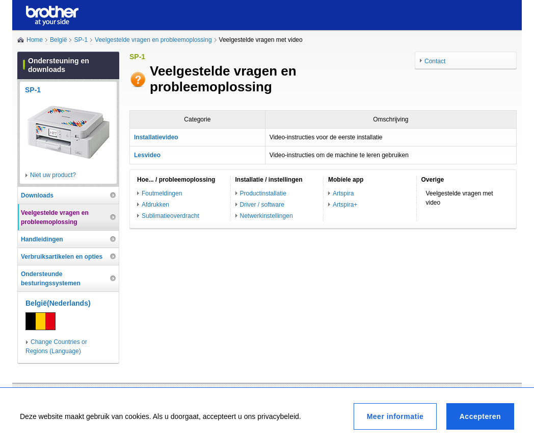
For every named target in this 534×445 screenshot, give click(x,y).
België (58, 39)
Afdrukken (155, 204)
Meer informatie (395, 416)
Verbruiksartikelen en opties (61, 256)
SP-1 (81, 39)
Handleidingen (42, 239)
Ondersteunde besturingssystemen (51, 278)
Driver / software (262, 204)
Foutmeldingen (162, 193)
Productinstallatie (263, 193)
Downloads (37, 195)
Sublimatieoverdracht (170, 215)
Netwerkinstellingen (266, 215)
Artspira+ (345, 204)
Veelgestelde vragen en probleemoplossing (153, 39)
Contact (434, 61)
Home (34, 39)
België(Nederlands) (58, 303)
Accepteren (480, 416)
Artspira (343, 193)
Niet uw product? (53, 175)
